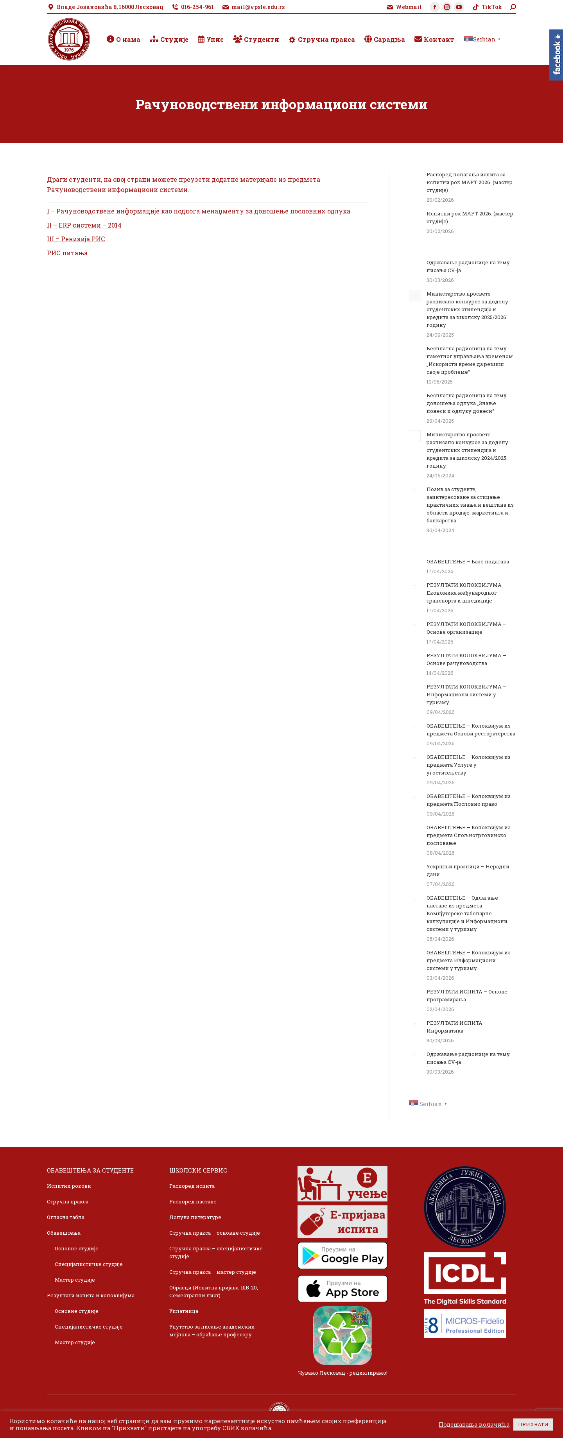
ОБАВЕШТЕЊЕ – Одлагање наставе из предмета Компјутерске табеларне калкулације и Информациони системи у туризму (467, 913)
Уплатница (183, 1310)
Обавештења (64, 1232)
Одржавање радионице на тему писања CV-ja (468, 266)
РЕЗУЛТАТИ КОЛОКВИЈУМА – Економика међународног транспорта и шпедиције (466, 592)
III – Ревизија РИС (76, 239)
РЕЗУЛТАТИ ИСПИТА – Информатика (457, 1026)
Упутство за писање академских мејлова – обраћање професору (212, 1330)
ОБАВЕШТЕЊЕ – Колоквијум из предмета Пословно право (469, 800)
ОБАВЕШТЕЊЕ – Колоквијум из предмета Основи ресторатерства (471, 729)
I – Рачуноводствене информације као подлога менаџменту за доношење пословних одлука (198, 211)
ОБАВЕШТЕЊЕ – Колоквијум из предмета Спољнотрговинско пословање (469, 835)
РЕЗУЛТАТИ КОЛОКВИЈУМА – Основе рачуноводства (466, 659)
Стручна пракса (67, 1201)
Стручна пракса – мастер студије (212, 1271)
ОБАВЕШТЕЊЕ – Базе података (468, 561)
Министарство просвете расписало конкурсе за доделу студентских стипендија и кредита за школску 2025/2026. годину (467, 309)
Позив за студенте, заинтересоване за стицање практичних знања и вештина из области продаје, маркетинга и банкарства (470, 505)
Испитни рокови (69, 1185)
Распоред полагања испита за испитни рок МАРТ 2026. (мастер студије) (470, 182)
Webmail (404, 7)
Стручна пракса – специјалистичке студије (216, 1252)
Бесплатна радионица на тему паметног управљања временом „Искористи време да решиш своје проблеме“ (470, 360)
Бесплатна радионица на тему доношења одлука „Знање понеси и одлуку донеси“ (467, 403)
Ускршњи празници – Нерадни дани (468, 870)
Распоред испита (192, 1185)
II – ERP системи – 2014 (84, 225)
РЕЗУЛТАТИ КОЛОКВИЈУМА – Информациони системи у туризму (466, 694)
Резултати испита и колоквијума (90, 1295)
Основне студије (77, 1248)
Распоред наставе (193, 1201)
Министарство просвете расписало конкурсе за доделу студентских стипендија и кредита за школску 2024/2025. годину (467, 450)
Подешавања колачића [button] (474, 1424)
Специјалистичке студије (89, 1264)
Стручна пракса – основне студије (214, 1232)
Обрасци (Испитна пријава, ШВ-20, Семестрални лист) (213, 1291)
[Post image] (415, 176)
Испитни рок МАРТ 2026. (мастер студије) (470, 217)
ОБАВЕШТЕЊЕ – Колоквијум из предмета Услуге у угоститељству (469, 764)
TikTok (487, 7)
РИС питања (67, 253)
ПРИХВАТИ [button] (533, 1424)
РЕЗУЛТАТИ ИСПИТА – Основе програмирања (467, 995)
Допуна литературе (195, 1217)
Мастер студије (75, 1279)
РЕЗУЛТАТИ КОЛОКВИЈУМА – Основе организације (466, 627)
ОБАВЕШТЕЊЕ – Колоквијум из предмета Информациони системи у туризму (469, 960)
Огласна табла (65, 1217)
